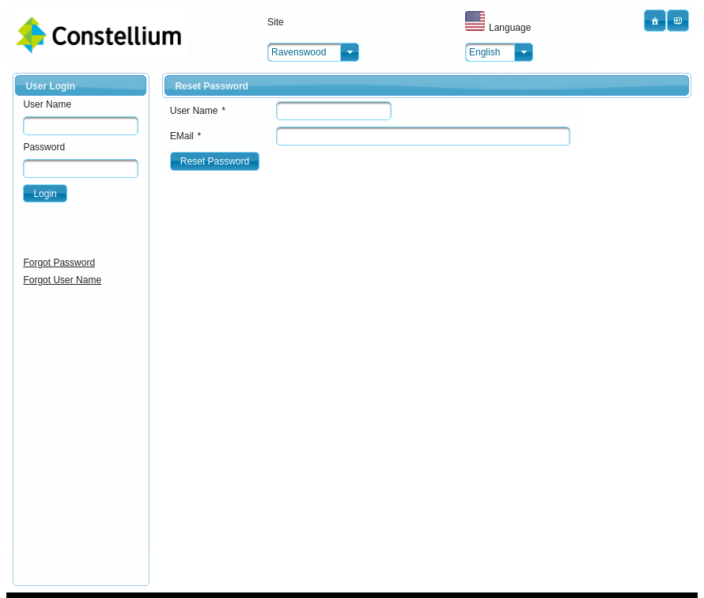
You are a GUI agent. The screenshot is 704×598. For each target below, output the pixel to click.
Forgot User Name (62, 280)
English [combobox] (484, 52)
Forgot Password (59, 262)
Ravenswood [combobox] (298, 52)
